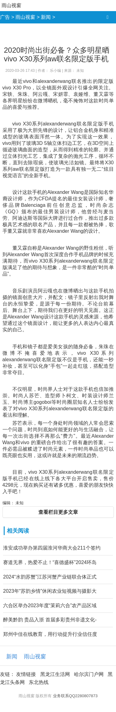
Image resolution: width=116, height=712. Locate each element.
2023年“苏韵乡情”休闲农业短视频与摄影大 (50, 591)
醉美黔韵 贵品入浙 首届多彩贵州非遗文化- (50, 619)
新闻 (46, 17)
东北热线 (39, 682)
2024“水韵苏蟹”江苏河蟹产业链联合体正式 (50, 576)
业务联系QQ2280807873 (75, 696)
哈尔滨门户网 (89, 674)
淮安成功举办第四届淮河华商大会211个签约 (52, 547)
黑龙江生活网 (55, 674)
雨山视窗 (11, 5)
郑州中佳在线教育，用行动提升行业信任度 (50, 634)
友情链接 (26, 674)
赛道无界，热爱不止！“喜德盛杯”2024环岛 (50, 562)
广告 (5, 17)
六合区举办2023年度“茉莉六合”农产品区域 (50, 605)
